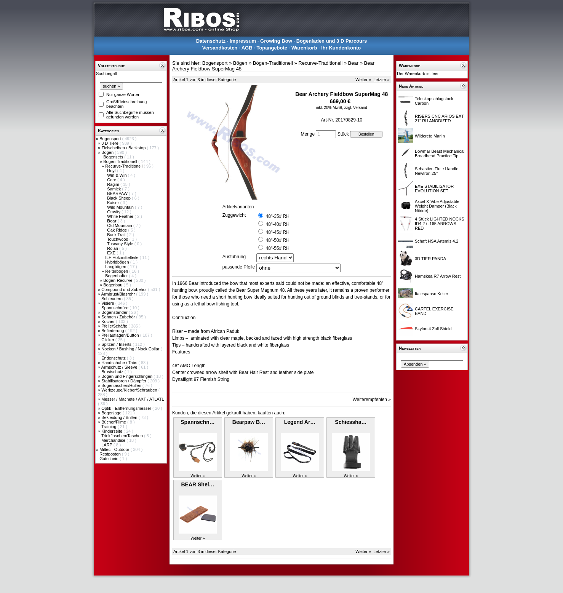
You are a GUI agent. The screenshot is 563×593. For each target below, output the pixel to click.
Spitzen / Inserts (117, 344)
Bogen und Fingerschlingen (127, 376)
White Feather (120, 216)
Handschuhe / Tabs (119, 362)
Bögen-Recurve (118, 280)
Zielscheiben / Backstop (124, 147)
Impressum (243, 41)
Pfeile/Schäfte (114, 326)
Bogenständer (115, 312)
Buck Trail (116, 234)
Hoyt (112, 170)
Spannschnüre (115, 307)
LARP (107, 445)
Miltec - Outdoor (114, 449)
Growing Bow (276, 41)
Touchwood (118, 239)
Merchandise (113, 440)
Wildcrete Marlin (430, 136)
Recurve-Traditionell (124, 166)
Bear (353, 63)
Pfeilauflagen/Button (120, 335)
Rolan (113, 248)
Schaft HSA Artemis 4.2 (436, 241)
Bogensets (113, 157)
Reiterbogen (117, 271)
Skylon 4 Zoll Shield (433, 328)
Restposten (110, 454)
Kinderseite (112, 431)
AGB (247, 48)
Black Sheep (119, 198)
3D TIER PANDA (430, 258)
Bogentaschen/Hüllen (121, 385)
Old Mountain (120, 225)
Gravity (114, 211)
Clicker (108, 339)
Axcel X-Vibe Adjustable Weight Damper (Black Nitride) (437, 206)
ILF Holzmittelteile (122, 257)
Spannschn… (197, 422)
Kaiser (113, 202)
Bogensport (110, 138)
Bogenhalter (117, 275)
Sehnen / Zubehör (118, 317)
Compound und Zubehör (124, 289)
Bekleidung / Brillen (119, 417)
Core (112, 179)
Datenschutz (211, 41)
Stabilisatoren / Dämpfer (124, 381)
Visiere (108, 303)
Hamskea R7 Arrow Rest (438, 276)
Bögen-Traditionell (120, 161)
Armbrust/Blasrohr (118, 294)
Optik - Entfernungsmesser (126, 408)
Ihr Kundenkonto (341, 48)
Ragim (113, 184)
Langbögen (116, 266)
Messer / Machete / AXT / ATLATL (132, 399)
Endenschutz (114, 358)
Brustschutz (113, 371)
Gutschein (109, 458)
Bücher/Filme (114, 422)
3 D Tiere (110, 143)
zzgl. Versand (355, 107)
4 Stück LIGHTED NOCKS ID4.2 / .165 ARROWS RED (439, 223)
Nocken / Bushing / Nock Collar (130, 349)
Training (109, 426)
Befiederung (113, 330)
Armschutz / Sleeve (120, 367)
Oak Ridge (117, 230)
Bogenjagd (112, 413)
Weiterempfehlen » (372, 399)
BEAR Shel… (197, 484)
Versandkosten (220, 48)
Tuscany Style (120, 243)
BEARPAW (118, 193)
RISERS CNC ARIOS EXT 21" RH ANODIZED (439, 118)
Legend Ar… (300, 422)
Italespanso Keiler (431, 293)
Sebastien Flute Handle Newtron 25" (436, 171)
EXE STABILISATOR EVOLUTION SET (434, 188)
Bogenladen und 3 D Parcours (331, 41)
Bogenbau (113, 285)
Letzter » (381, 79)
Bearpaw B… (248, 422)
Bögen (108, 152)
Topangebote (271, 48)
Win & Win (117, 175)
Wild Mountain (121, 207)
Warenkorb (304, 48)
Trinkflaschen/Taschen (122, 435)
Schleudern (112, 298)
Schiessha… (350, 422)
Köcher (108, 321)
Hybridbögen (117, 262)
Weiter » (363, 79)
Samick (114, 189)
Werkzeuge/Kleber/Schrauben (129, 390)
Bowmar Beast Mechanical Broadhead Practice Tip (439, 153)
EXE (112, 253)
